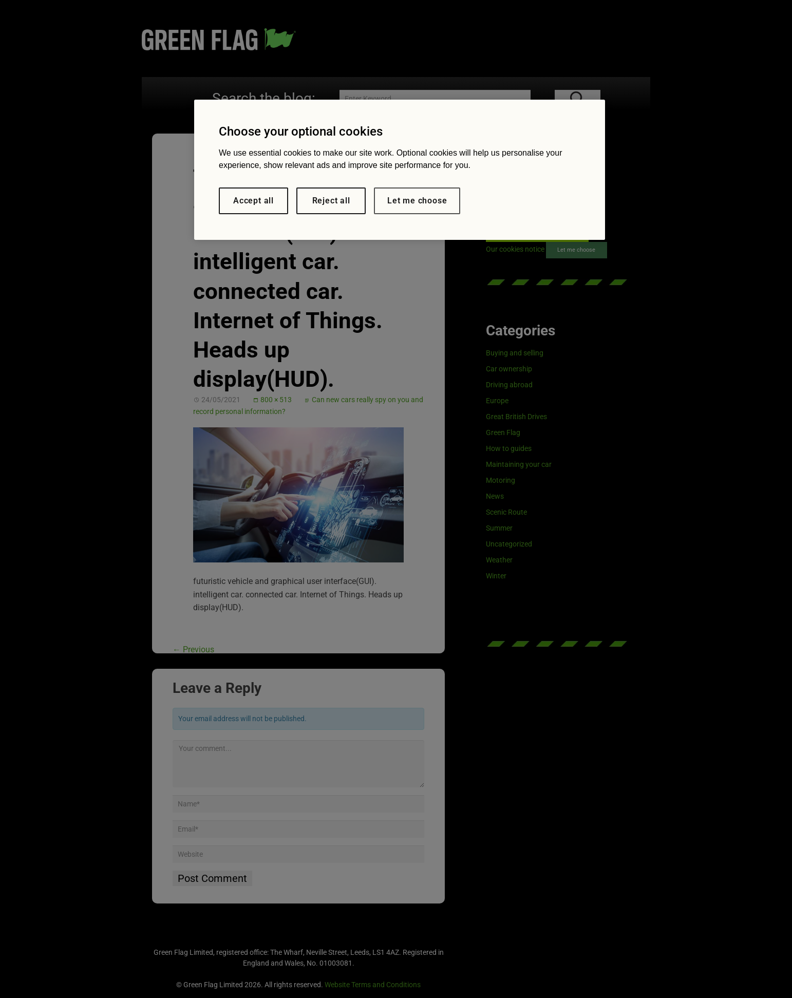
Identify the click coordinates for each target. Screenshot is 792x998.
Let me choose (417, 200)
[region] (399, 170)
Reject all (331, 200)
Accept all (253, 200)
